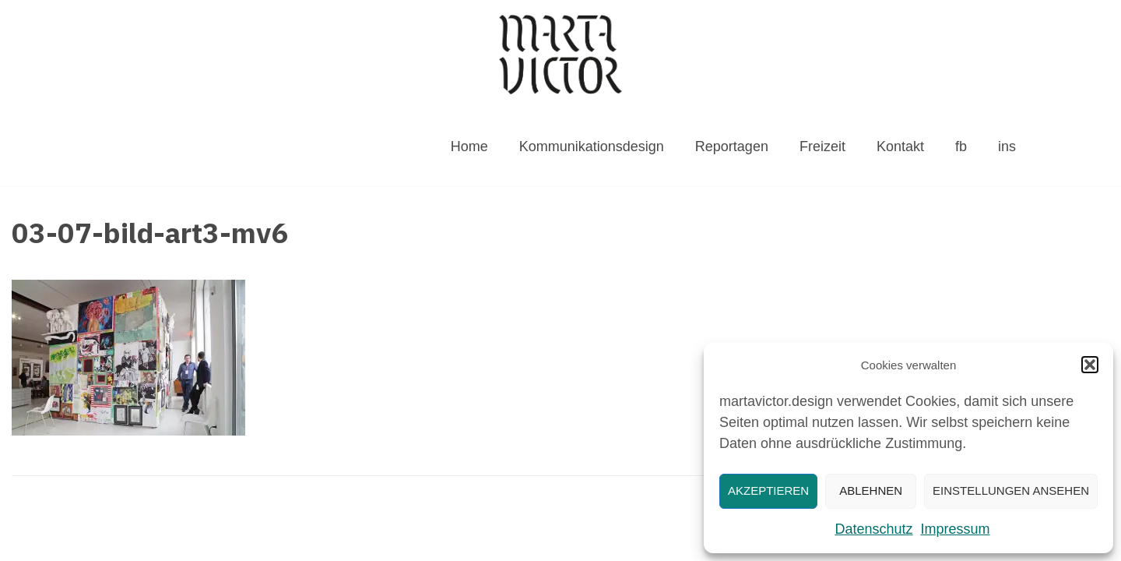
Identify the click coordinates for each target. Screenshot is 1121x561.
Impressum (955, 529)
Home (469, 146)
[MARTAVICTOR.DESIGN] (560, 54)
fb (961, 146)
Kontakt (900, 146)
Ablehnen (870, 490)
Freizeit (822, 146)
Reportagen (731, 146)
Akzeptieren (768, 490)
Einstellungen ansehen (1011, 490)
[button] (1090, 364)
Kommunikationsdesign (591, 146)
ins (1007, 146)
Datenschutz (873, 529)
